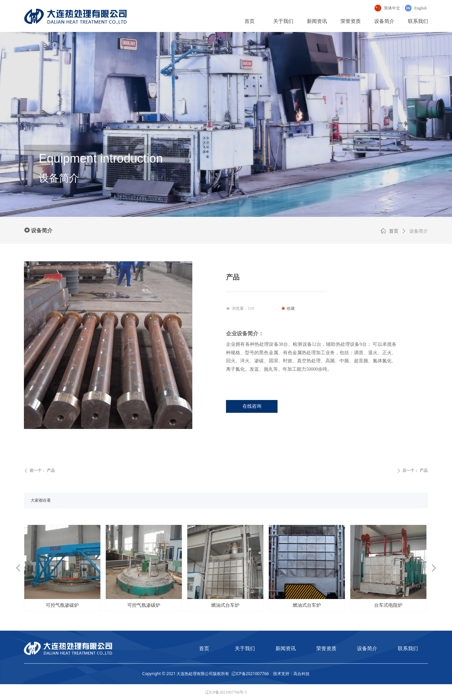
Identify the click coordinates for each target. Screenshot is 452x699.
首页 (393, 231)
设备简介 (418, 231)
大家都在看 (41, 500)
